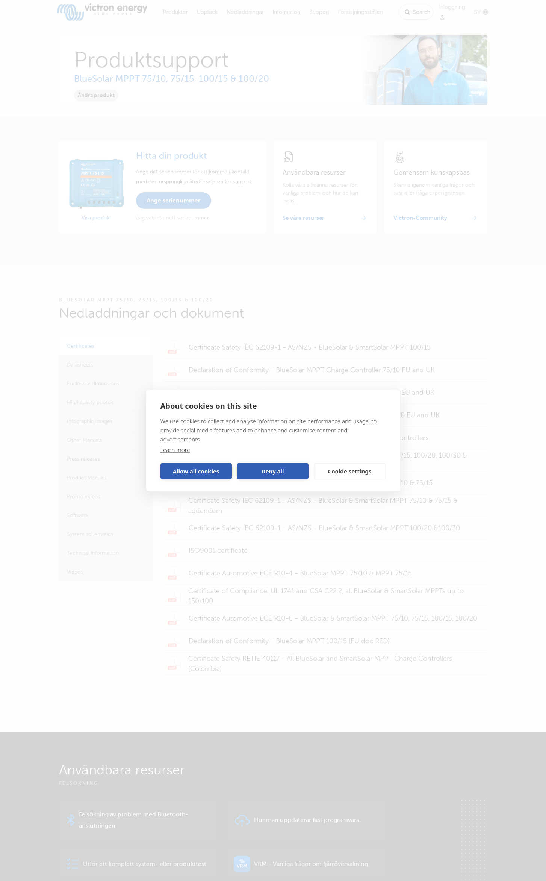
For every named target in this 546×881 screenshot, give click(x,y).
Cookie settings (350, 471)
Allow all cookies (196, 471)
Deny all (272, 471)
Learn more (175, 449)
